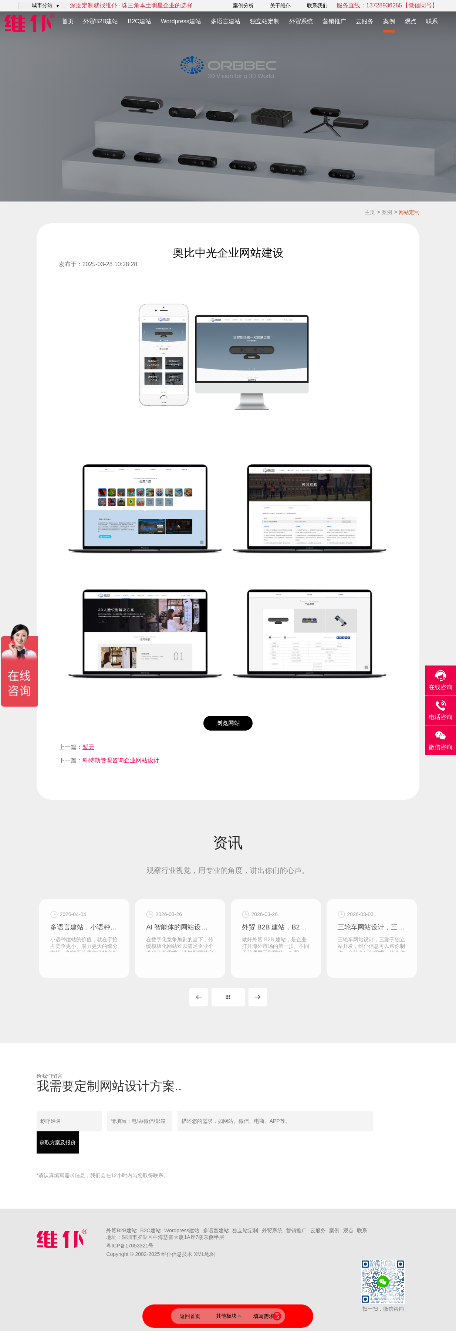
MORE (228, 997)
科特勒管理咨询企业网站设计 (120, 760)
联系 (432, 21)
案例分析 (243, 6)
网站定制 (409, 212)
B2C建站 (139, 21)
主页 (370, 212)
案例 (389, 21)
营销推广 (334, 21)
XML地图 (204, 1254)
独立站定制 (265, 21)
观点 (410, 21)
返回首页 (190, 1316)
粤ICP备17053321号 (129, 1246)
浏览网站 (228, 723)
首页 (68, 21)
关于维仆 (280, 6)
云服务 (365, 21)
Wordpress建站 (181, 21)
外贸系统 (301, 21)
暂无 (88, 747)
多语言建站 (225, 21)
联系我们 (317, 6)
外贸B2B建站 (100, 21)
